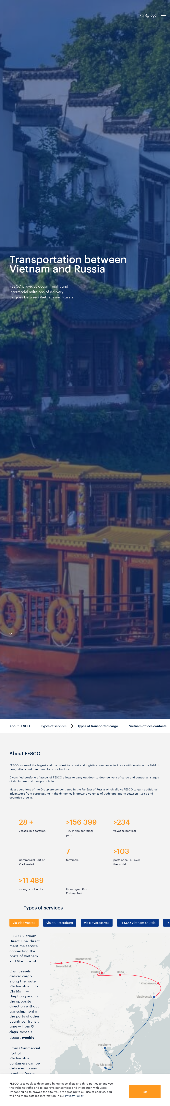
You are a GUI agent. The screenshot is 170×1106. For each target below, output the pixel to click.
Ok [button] (145, 1092)
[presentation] (24, 923)
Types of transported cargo (98, 726)
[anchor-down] (6, 633)
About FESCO (19, 726)
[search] (142, 15)
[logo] (28, 16)
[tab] (24, 923)
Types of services (54, 726)
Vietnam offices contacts (147, 726)
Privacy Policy (74, 1095)
